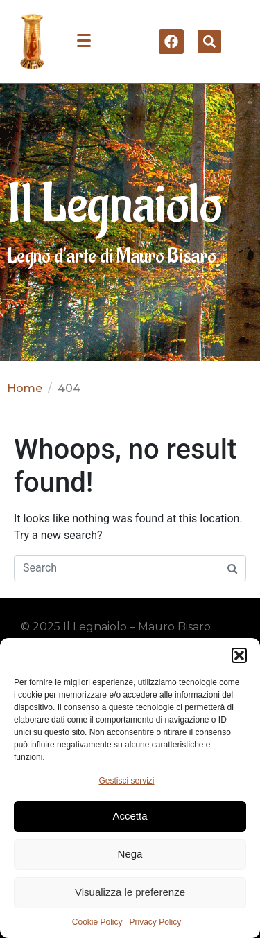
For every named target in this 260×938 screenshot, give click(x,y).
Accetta (129, 816)
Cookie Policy (97, 922)
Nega (130, 854)
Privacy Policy (156, 922)
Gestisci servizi (126, 781)
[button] (239, 655)
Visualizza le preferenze (130, 892)
